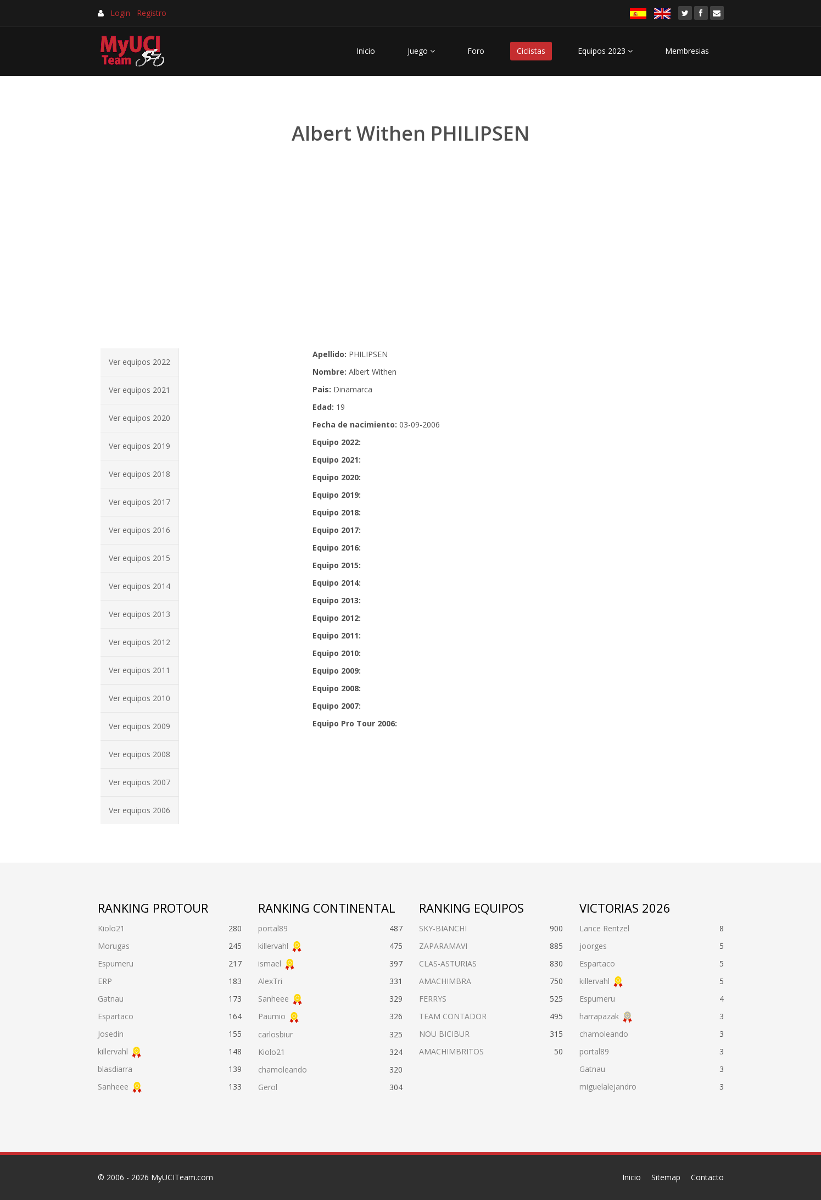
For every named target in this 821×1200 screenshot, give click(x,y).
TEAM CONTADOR (453, 1016)
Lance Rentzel (604, 928)
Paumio (272, 1016)
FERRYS (432, 998)
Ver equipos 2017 (139, 502)
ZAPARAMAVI (443, 946)
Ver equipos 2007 (139, 782)
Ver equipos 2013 (139, 614)
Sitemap (665, 1177)
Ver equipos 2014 (139, 586)
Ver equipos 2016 (139, 530)
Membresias (687, 51)
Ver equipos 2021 (139, 390)
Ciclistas (531, 51)
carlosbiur (275, 1034)
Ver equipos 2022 (139, 362)
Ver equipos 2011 (139, 670)
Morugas (114, 946)
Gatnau (111, 998)
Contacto (707, 1177)
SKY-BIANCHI (443, 928)
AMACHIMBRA (445, 981)
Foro (475, 51)
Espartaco (115, 1016)
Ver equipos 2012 (139, 642)
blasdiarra (115, 1069)
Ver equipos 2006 (139, 810)
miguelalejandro (607, 1086)
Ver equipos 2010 (139, 698)
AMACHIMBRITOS (451, 1051)
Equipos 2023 (605, 51)
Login (120, 13)
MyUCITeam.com (182, 1177)
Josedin (111, 1034)
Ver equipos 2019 (139, 446)
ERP (105, 981)
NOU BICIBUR (444, 1034)
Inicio (365, 51)
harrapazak (599, 1016)
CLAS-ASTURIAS (448, 963)
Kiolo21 (111, 928)
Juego (421, 51)
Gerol (267, 1087)
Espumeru (115, 963)
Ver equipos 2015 (139, 558)
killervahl (113, 1051)
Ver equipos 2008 (139, 754)
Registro (151, 13)
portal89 (273, 928)
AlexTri (270, 981)
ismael (269, 963)
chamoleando (282, 1069)
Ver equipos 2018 (139, 474)
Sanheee (113, 1086)
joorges (593, 946)
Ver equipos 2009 (139, 726)
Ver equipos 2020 (139, 418)
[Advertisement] (411, 247)
